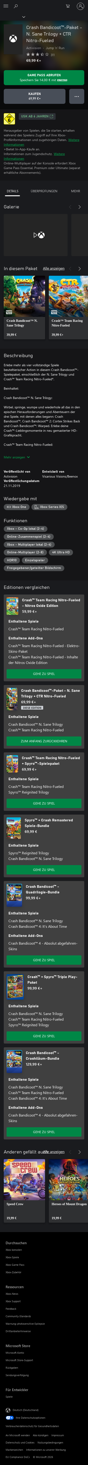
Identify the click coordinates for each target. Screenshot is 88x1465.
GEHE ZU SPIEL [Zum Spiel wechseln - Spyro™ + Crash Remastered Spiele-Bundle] (44, 869)
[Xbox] (12, 17)
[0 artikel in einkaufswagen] (69, 6)
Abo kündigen (40, 1435)
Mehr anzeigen (17, 457)
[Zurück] (70, 207)
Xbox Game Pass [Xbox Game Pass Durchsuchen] (15, 1264)
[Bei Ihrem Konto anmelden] (80, 6)
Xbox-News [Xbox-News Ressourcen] (12, 1293)
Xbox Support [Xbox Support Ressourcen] (13, 1301)
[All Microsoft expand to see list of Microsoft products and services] (5, 6)
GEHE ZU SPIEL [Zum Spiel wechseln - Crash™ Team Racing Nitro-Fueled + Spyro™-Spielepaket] (44, 803)
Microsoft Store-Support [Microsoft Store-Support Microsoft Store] (19, 1360)
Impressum (57, 1435)
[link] (24, 307)
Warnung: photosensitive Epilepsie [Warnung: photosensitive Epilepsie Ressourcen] (25, 1323)
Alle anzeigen (54, 268)
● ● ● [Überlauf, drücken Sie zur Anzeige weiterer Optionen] (77, 96)
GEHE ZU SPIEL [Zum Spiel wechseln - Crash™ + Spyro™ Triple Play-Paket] (44, 1036)
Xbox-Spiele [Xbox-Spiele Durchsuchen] (12, 1257)
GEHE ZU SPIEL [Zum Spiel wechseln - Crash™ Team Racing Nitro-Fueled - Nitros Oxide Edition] (44, 673)
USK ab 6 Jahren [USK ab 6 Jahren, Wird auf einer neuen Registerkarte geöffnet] (37, 116)
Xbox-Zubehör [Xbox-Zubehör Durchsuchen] (13, 1272)
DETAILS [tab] (12, 191)
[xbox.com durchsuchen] (16, 6)
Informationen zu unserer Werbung (46, 1449)
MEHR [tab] (75, 191)
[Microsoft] (43, 3)
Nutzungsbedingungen (50, 1442)
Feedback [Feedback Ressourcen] (11, 1308)
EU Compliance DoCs (18, 1456)
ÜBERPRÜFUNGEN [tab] (44, 191)
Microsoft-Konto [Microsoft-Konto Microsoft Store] (15, 1352)
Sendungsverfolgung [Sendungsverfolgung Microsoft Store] (17, 1375)
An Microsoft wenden (18, 1435)
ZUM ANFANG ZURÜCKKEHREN (44, 741)
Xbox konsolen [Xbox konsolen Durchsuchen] (14, 1249)
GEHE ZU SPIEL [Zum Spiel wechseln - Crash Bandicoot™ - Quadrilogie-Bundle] (44, 960)
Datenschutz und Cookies (20, 1442)
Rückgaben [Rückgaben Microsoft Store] (12, 1367)
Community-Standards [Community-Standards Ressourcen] (18, 1316)
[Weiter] (79, 207)
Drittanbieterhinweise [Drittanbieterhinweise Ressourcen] (18, 1331)
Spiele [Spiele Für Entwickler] (9, 1396)
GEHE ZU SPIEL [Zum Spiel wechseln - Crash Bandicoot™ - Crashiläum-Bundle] (44, 1132)
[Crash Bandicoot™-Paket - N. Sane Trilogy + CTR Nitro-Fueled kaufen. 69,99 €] (34, 96)
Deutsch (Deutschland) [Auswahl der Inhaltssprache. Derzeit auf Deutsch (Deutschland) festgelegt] (25, 1409)
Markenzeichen (14, 1449)
